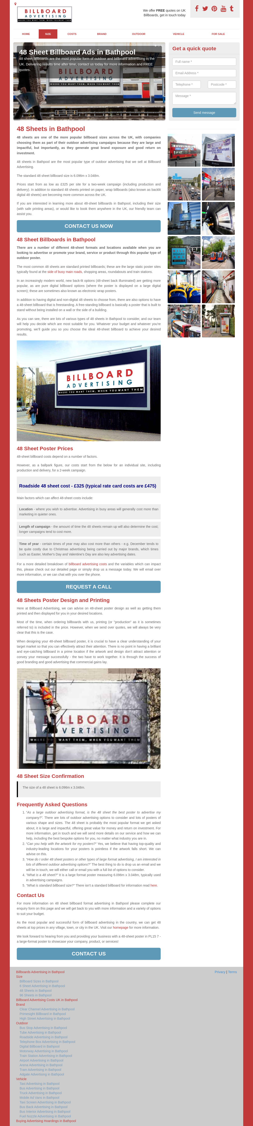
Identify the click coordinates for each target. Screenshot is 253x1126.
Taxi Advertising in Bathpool (39, 1084)
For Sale (218, 34)
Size (48, 34)
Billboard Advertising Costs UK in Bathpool (47, 1000)
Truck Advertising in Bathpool (41, 1093)
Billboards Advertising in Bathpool (40, 972)
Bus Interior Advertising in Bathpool (45, 1111)
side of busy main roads (65, 272)
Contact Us (89, 954)
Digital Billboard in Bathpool (39, 1046)
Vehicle (178, 34)
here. (154, 885)
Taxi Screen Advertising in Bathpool (45, 1102)
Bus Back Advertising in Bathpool (43, 1107)
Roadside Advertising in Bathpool (43, 1037)
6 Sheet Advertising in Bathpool (42, 986)
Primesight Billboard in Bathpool (43, 1014)
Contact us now (89, 226)
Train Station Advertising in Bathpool (46, 1056)
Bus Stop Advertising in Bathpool (43, 1028)
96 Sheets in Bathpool (36, 995)
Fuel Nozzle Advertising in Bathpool (45, 1116)
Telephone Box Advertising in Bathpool (47, 1042)
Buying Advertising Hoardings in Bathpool (46, 1121)
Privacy (220, 972)
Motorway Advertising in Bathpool (44, 1051)
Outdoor (138, 34)
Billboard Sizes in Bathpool (39, 981)
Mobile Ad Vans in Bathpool (39, 1097)
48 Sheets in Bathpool (36, 990)
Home (26, 34)
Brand (102, 34)
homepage (120, 927)
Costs (72, 34)
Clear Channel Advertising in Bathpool (47, 1009)
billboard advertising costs (88, 564)
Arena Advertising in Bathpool (41, 1065)
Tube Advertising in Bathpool (40, 1032)
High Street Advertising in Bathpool (45, 1018)
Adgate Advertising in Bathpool (42, 1074)
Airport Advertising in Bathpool (41, 1060)
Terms (232, 972)
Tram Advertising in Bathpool (40, 1070)
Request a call (89, 587)
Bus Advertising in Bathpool (39, 1088)
